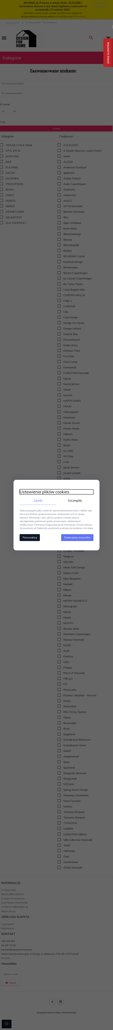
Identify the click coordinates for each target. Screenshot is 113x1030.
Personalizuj (28, 537)
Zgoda (37, 500)
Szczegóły (76, 500)
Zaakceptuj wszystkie (79, 537)
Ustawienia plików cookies (42, 491)
